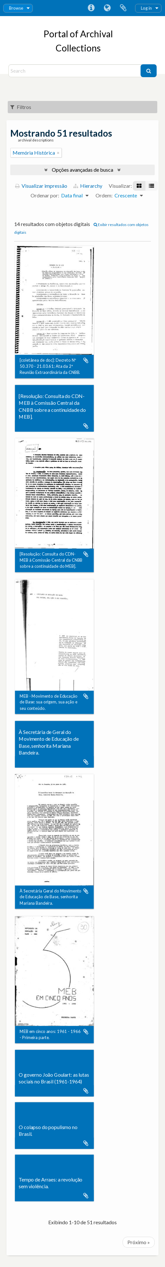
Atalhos (91, 8)
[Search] (75, 70)
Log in (146, 8)
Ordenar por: (45, 195)
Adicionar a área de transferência (86, 360)
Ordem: (104, 195)
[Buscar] (149, 70)
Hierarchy (87, 186)
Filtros (20, 107)
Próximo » (138, 1242)
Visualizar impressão (41, 186)
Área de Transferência (123, 8)
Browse (16, 8)
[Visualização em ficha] (139, 186)
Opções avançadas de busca (82, 170)
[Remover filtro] (58, 152)
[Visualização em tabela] (151, 186)
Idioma (107, 8)
